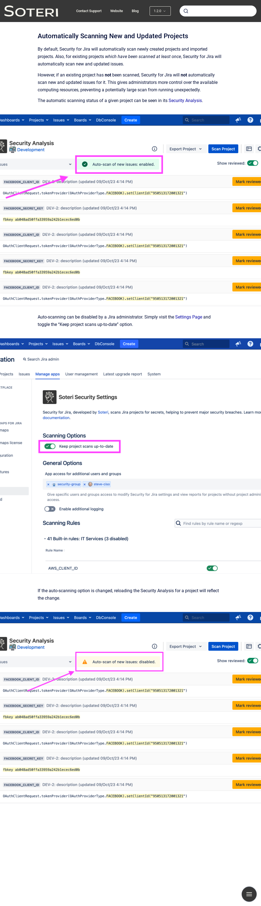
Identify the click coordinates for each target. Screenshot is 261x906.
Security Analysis (185, 100)
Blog (135, 11)
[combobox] (218, 11)
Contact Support (88, 11)
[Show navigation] (249, 894)
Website (116, 11)
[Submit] (186, 11)
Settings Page (188, 317)
